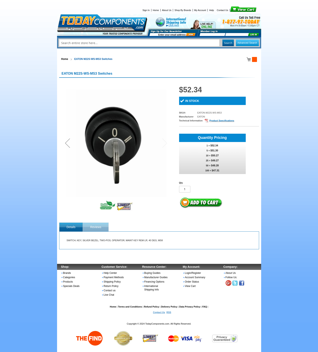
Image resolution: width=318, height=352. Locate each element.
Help (211, 10)
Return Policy (111, 286)
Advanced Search (247, 42)
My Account (200, 10)
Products (68, 281)
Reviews (95, 227)
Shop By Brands (183, 10)
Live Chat (109, 294)
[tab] (71, 227)
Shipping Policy (112, 281)
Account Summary (195, 277)
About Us (166, 10)
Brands (67, 273)
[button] (67, 143)
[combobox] (159, 42)
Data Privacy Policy (190, 306)
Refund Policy (151, 306)
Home (156, 10)
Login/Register (193, 273)
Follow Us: (231, 277)
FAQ (204, 306)
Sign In (146, 10)
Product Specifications (221, 120)
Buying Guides (152, 273)
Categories (69, 277)
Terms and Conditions (130, 306)
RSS (168, 312)
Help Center (110, 273)
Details (71, 227)
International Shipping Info (151, 288)
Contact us (110, 290)
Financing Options (154, 281)
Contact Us (222, 10)
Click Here (173, 25)
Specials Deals (71, 286)
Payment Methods (114, 277)
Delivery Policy (169, 306)
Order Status (192, 281)
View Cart (236, 10)
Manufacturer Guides (156, 277)
